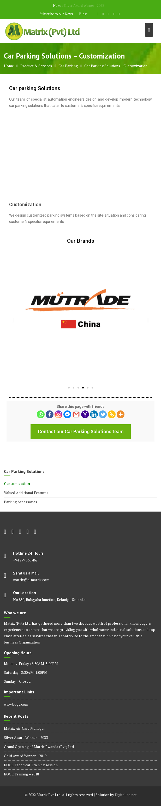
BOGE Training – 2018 (21, 774)
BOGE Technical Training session (31, 764)
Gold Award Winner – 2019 (25, 755)
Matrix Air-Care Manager (24, 728)
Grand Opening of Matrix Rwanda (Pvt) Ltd (39, 746)
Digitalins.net (126, 794)
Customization (17, 483)
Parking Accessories (20, 501)
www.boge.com (16, 704)
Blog (83, 13)
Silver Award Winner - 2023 (84, 5)
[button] (69, 387)
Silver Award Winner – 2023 (26, 737)
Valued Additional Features (26, 492)
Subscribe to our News (56, 13)
